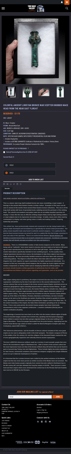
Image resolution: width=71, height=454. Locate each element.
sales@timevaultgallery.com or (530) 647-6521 (21, 152)
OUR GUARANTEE (7, 433)
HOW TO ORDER (7, 426)
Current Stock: (8, 157)
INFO (3, 436)
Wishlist (39, 407)
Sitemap (24, 450)
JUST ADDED (5, 420)
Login (38, 410)
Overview (7, 188)
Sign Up (44, 410)
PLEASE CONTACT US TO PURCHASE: (16, 148)
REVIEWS (4, 423)
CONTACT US (6, 428)
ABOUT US (5, 431)
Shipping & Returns (42, 412)
